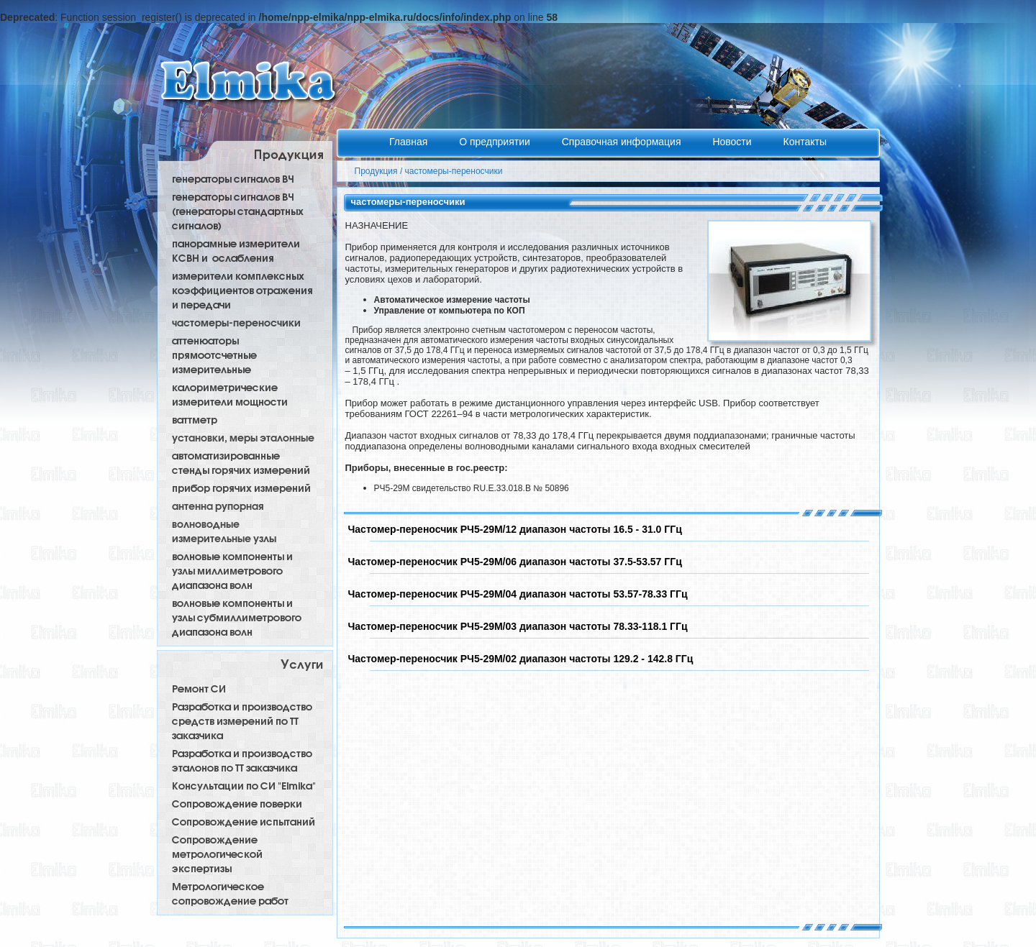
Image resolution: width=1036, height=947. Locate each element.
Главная (409, 141)
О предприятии (496, 141)
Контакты (804, 141)
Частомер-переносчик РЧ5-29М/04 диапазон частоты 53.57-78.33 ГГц (518, 594)
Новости (733, 141)
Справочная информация (623, 141)
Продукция (376, 171)
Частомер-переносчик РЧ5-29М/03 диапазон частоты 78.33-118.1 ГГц (518, 626)
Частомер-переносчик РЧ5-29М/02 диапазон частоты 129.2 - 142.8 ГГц (521, 658)
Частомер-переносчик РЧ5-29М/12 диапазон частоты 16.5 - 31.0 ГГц (515, 529)
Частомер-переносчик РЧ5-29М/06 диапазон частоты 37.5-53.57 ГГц (515, 561)
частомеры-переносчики (454, 171)
